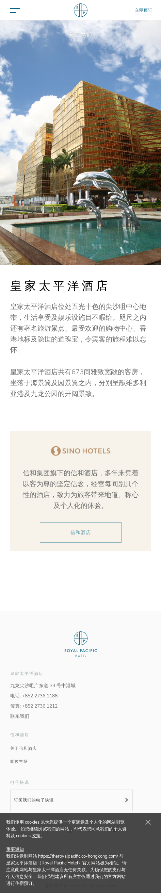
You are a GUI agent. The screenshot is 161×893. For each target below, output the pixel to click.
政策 (36, 836)
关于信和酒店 (23, 748)
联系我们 (19, 716)
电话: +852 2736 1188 (34, 696)
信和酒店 (80, 532)
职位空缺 (19, 761)
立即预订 (143, 10)
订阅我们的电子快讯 (34, 800)
